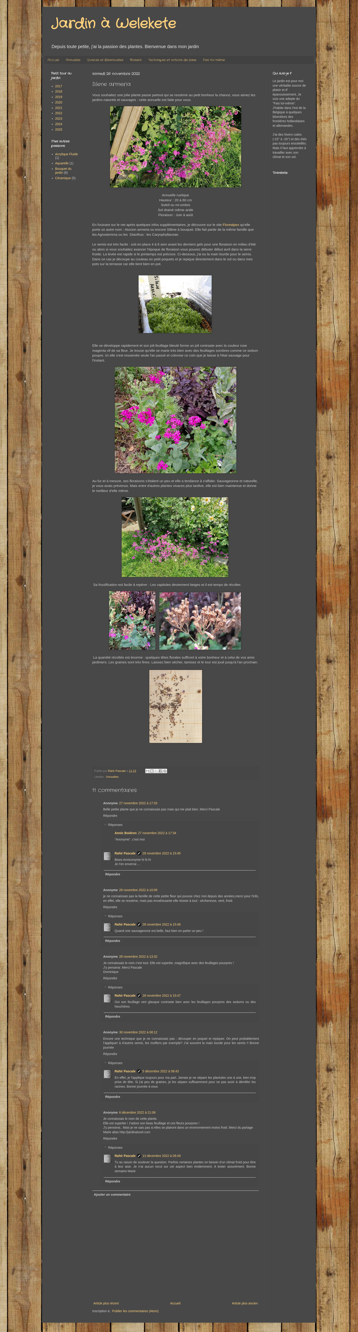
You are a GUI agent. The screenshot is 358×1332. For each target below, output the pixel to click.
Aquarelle (62, 163)
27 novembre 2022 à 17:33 (138, 803)
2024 (58, 124)
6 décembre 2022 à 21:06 (137, 1112)
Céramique (63, 178)
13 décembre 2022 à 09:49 (161, 1156)
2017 (58, 86)
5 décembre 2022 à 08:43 (160, 1071)
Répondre (110, 815)
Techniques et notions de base (172, 60)
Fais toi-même (214, 60)
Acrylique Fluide (66, 154)
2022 (58, 113)
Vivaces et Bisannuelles (105, 60)
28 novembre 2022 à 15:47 (161, 995)
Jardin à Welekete (113, 24)
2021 (58, 108)
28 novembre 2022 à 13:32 (138, 956)
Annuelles (73, 60)
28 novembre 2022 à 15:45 (161, 853)
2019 (58, 97)
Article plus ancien (245, 1303)
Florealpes (231, 225)
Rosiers (136, 60)
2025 (58, 129)
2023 (58, 118)
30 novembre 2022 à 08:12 (138, 1032)
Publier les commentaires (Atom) (135, 1311)
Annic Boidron (126, 833)
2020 (58, 102)
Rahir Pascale (125, 853)
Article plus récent (106, 1303)
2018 (58, 91)
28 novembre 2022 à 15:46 (161, 924)
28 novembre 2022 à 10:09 (138, 890)
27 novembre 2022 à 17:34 (157, 833)
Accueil (53, 60)
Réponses (115, 825)
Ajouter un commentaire (112, 1194)
